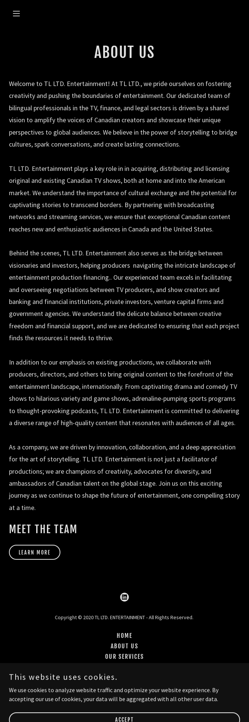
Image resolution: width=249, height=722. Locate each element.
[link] (124, 597)
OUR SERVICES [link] (124, 656)
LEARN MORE (35, 552)
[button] (35, 13)
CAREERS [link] (124, 677)
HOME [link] (124, 635)
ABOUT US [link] (124, 646)
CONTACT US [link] (124, 667)
